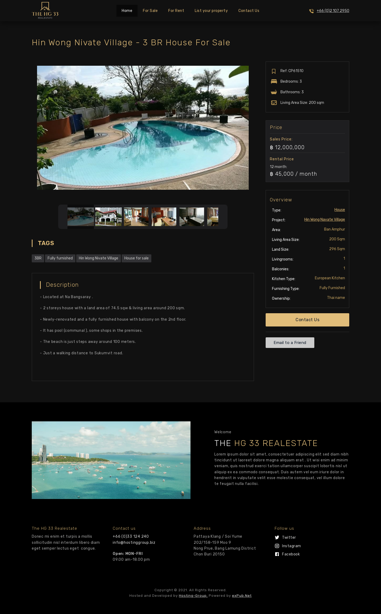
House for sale (136, 258)
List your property (211, 10)
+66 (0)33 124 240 (131, 536)
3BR (38, 258)
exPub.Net (242, 596)
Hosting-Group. (193, 596)
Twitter (289, 537)
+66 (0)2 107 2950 (333, 10)
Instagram (291, 546)
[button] (307, 319)
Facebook (291, 554)
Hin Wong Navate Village (324, 219)
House (339, 209)
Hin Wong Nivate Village (98, 258)
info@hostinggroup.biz (134, 542)
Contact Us (248, 10)
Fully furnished (60, 258)
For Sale (150, 10)
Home (127, 10)
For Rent (176, 10)
